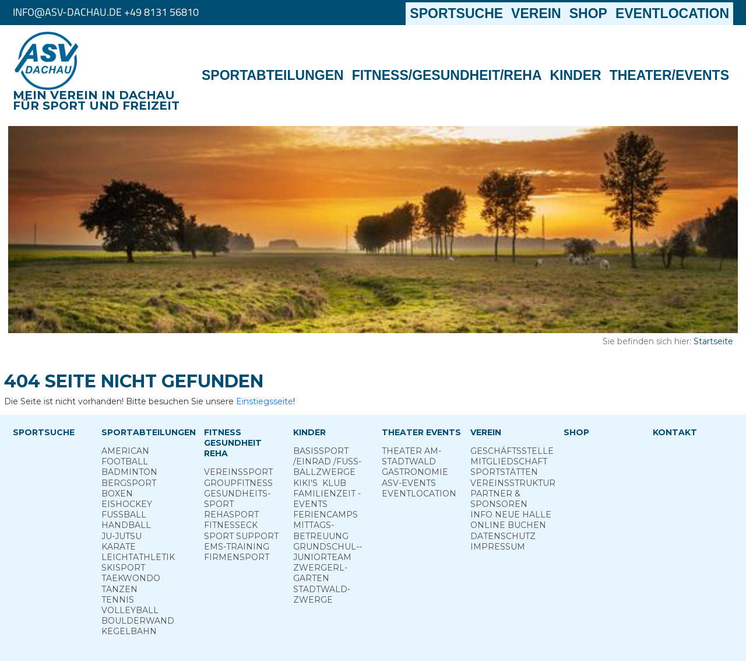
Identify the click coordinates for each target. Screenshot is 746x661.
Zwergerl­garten (320, 572)
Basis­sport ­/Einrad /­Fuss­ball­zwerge (327, 461)
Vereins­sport (238, 472)
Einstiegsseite (264, 401)
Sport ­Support (241, 536)
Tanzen (119, 589)
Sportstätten (504, 472)
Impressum (497, 546)
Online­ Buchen (508, 525)
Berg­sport (128, 483)
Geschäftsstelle (512, 451)
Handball (126, 525)
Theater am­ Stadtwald (411, 456)
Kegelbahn (129, 631)
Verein (536, 13)
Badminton (129, 472)
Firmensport (236, 557)
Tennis (117, 599)
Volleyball (130, 610)
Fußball (123, 514)
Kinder (575, 75)
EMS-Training (236, 546)
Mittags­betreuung (321, 530)
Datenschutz (503, 536)
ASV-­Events (409, 483)
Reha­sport (231, 514)
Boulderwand (137, 620)
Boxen (117, 493)
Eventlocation (672, 13)
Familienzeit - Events (327, 498)
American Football (125, 456)
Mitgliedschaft (508, 461)
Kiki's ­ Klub (319, 483)
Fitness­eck (231, 525)
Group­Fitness (238, 483)
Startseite (713, 341)
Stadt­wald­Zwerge (321, 594)
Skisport (123, 567)
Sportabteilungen (273, 75)
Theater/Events (669, 75)
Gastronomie (415, 472)
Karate (118, 546)
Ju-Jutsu (121, 536)
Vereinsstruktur (512, 483)
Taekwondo (130, 578)
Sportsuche (458, 13)
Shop (588, 13)
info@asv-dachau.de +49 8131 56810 (106, 12)
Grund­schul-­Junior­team (327, 551)
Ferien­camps (325, 514)
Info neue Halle (510, 514)
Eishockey (126, 504)
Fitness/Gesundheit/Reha (447, 75)
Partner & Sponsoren (498, 498)
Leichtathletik (138, 557)
